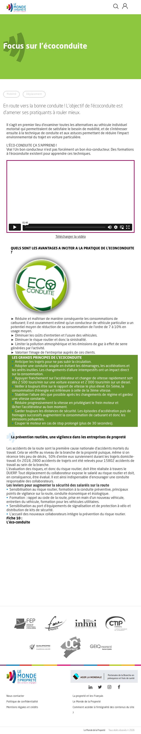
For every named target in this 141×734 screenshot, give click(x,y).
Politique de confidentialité (22, 701)
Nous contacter (15, 696)
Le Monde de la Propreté (87, 701)
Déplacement (34, 94)
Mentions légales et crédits (22, 707)
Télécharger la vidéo (70, 237)
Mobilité (11, 94)
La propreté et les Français (88, 696)
